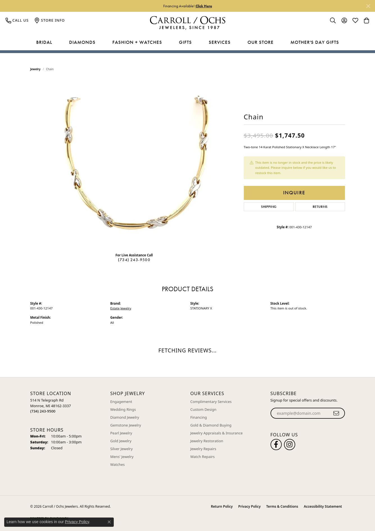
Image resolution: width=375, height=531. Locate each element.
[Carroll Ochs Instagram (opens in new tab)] (289, 444)
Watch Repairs (202, 456)
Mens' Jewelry (122, 456)
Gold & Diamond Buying (211, 425)
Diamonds (82, 42)
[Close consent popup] (109, 522)
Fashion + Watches (137, 42)
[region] (134, 164)
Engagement (121, 401)
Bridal (44, 42)
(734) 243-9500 (134, 259)
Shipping (269, 206)
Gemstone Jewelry (125, 425)
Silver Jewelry (121, 448)
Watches (117, 464)
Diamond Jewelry (124, 417)
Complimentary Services (211, 401)
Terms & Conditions (282, 506)
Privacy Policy (249, 506)
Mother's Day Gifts (314, 42)
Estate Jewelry (120, 308)
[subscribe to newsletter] (336, 413)
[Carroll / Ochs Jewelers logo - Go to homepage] (187, 23)
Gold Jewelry (120, 440)
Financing (198, 417)
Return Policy (222, 506)
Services (220, 42)
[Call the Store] (43, 411)
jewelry (35, 69)
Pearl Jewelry (121, 433)
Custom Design (203, 409)
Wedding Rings (123, 409)
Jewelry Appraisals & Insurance (216, 433)
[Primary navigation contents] (187, 42)
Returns (320, 206)
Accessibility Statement (323, 506)
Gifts (185, 42)
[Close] (368, 6)
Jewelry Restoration (206, 440)
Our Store (260, 42)
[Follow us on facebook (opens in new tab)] (276, 444)
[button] (333, 20)
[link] (17, 20)
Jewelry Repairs (203, 448)
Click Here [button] (204, 5)
